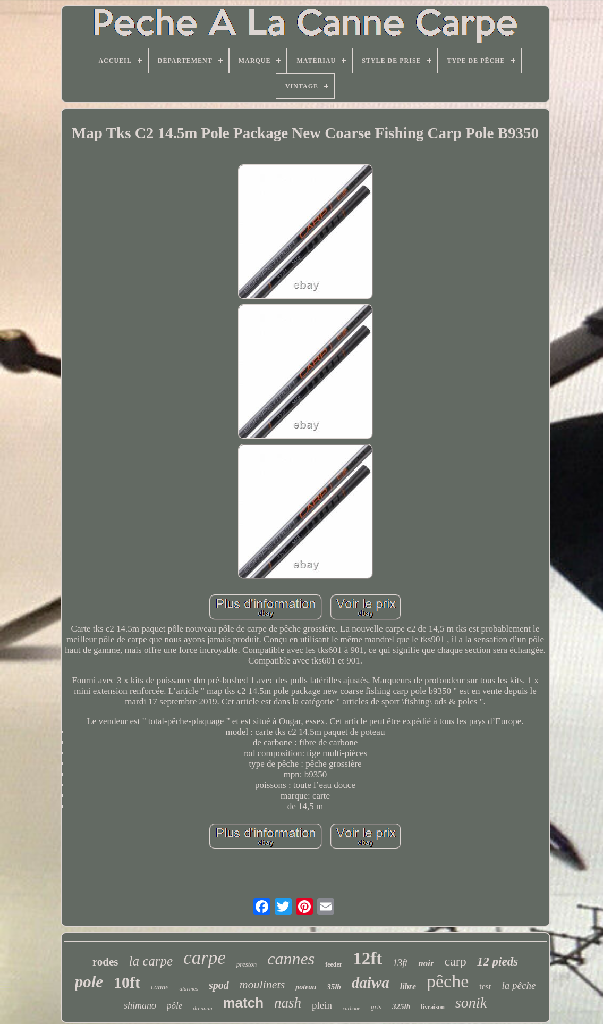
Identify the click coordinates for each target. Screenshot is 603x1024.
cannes (291, 958)
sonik (471, 1002)
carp (455, 961)
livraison (433, 1007)
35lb (334, 987)
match (243, 1003)
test (485, 986)
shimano (140, 1005)
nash (287, 1003)
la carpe (151, 961)
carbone (351, 1008)
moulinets (262, 984)
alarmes (188, 988)
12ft (367, 958)
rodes (105, 961)
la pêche (519, 985)
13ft (400, 963)
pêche (448, 981)
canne (159, 987)
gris (376, 1007)
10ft (127, 982)
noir (426, 963)
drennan (202, 1008)
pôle (174, 1006)
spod (219, 985)
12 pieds (497, 961)
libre (408, 986)
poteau (305, 987)
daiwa (370, 982)
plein (322, 1005)
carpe (204, 957)
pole (89, 981)
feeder (333, 964)
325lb (401, 1006)
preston (246, 964)
